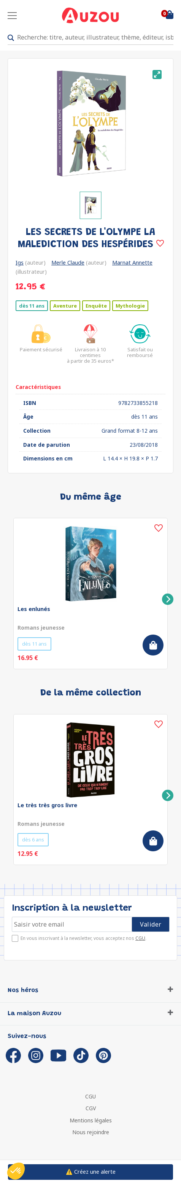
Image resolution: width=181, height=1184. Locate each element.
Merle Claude (67, 262)
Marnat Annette (132, 262)
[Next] (167, 599)
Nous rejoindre (90, 1132)
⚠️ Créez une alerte (91, 1171)
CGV (91, 1108)
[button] (16, 1171)
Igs (20, 262)
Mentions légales (91, 1120)
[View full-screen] (157, 74)
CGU (140, 938)
